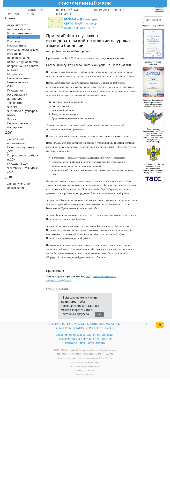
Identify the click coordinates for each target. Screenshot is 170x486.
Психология (15, 90)
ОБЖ (10, 86)
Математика (15, 74)
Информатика (16, 45)
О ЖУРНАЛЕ (13, 12)
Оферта (100, 343)
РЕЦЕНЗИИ (96, 328)
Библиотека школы (20, 33)
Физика (12, 107)
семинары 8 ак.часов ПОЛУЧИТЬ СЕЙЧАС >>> (80, 23)
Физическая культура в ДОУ (22, 170)
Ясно (99, 314)
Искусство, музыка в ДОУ (20, 149)
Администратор (17, 25)
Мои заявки (153, 20)
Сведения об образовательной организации (85, 335)
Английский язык (18, 29)
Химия (11, 119)
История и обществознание (18, 56)
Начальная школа (19, 78)
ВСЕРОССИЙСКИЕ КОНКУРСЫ (67, 12)
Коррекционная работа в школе (22, 68)
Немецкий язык (17, 82)
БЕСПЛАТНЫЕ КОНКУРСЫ (103, 324)
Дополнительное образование (18, 186)
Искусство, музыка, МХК (23, 49)
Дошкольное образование (16, 141)
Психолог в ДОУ (17, 163)
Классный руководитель (23, 62)
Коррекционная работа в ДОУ (22, 157)
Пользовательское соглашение (78, 339)
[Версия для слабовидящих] (160, 325)
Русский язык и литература (17, 97)
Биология (13, 37)
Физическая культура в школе (22, 113)
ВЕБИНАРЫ (101, 10)
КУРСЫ (116, 10)
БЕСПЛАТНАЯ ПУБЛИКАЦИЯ (67, 324)
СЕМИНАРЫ (63, 328)
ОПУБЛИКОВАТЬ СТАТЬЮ (34, 12)
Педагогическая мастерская (18, 125)
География (14, 41)
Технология (15, 103)
